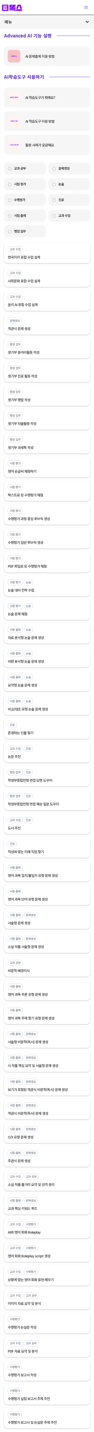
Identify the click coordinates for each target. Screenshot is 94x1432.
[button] (86, 7)
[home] (14, 7)
